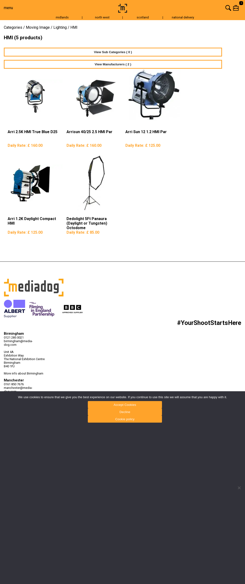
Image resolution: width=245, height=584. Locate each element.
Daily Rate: (25, 145)
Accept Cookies (125, 405)
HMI (74, 27)
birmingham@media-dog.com (18, 342)
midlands (62, 17)
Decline (124, 412)
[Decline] (239, 487)
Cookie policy (125, 419)
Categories (13, 27)
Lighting (60, 27)
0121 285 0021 (14, 337)
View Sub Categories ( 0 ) (113, 52)
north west (102, 17)
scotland (143, 17)
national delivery (183, 17)
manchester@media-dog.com (18, 389)
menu (8, 8)
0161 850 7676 (14, 384)
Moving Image (38, 27)
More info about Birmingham (23, 373)
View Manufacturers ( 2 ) (113, 64)
